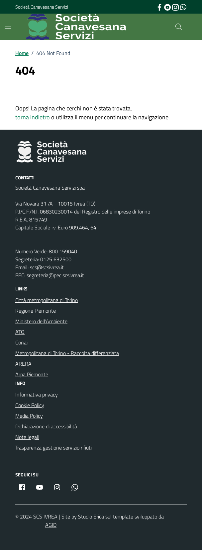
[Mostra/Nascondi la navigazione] (8, 26)
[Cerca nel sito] (179, 27)
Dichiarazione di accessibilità (46, 426)
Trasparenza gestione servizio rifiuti (53, 448)
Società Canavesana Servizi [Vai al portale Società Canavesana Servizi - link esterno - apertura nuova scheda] (41, 6)
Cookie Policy (29, 405)
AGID (50, 525)
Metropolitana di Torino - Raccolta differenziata (67, 353)
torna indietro (32, 117)
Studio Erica (91, 516)
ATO (20, 332)
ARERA (23, 364)
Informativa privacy (36, 394)
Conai (21, 342)
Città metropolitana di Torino (46, 300)
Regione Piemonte (35, 311)
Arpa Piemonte (31, 374)
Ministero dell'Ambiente (41, 321)
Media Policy (29, 416)
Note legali (27, 437)
